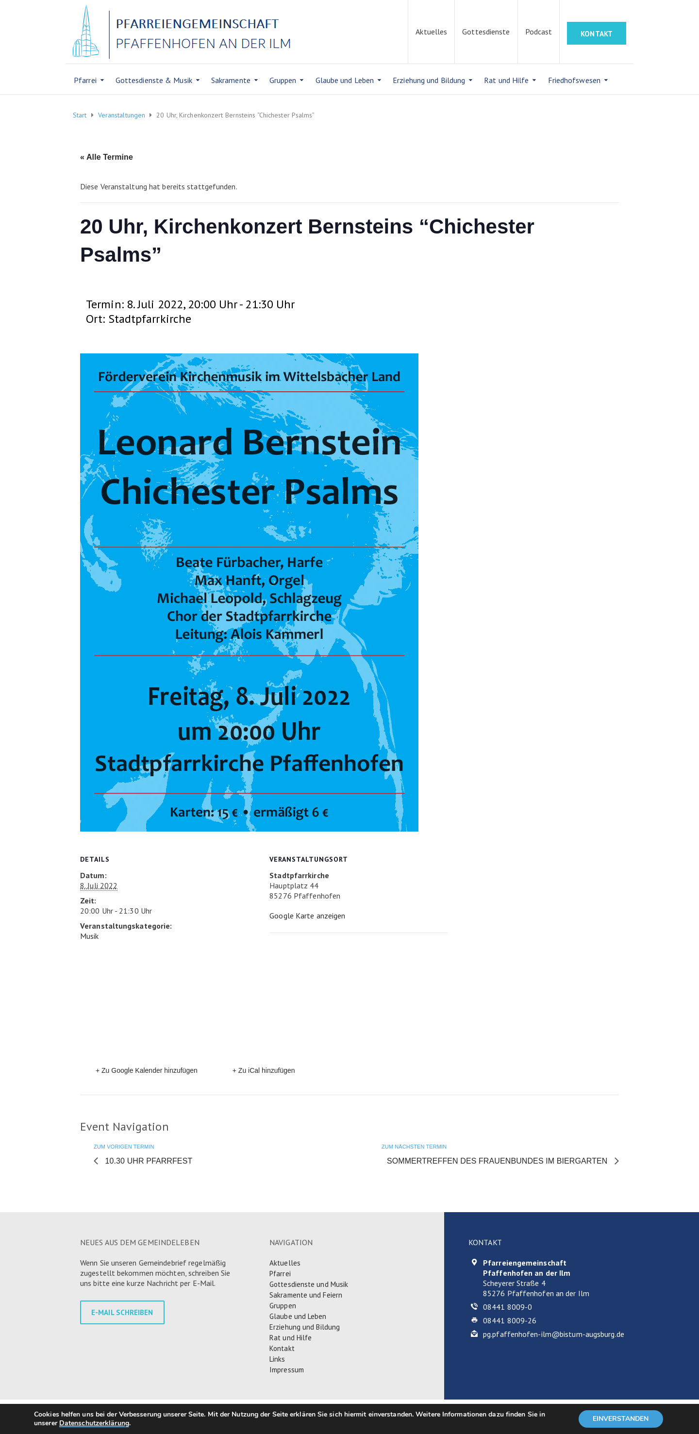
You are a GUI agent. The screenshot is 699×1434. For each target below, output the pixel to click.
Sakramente (230, 80)
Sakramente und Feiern (305, 1295)
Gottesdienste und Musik (308, 1284)
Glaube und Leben (345, 80)
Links (277, 1359)
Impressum (286, 1369)
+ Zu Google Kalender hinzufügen (147, 1070)
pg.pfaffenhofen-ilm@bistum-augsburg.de (553, 1334)
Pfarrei (85, 80)
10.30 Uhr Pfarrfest (147, 1161)
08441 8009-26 (509, 1320)
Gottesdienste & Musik (154, 80)
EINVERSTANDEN (620, 1418)
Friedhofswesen (574, 80)
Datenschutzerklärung (94, 1423)
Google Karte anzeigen (307, 915)
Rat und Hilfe (506, 80)
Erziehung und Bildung (429, 80)
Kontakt (282, 1348)
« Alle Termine (106, 157)
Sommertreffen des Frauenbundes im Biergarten (498, 1161)
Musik (89, 936)
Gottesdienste (486, 31)
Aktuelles (431, 31)
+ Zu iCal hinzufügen (264, 1070)
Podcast (538, 31)
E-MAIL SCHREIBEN (122, 1312)
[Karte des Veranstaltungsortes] (347, 1000)
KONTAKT (597, 33)
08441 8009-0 (507, 1307)
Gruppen (283, 80)
